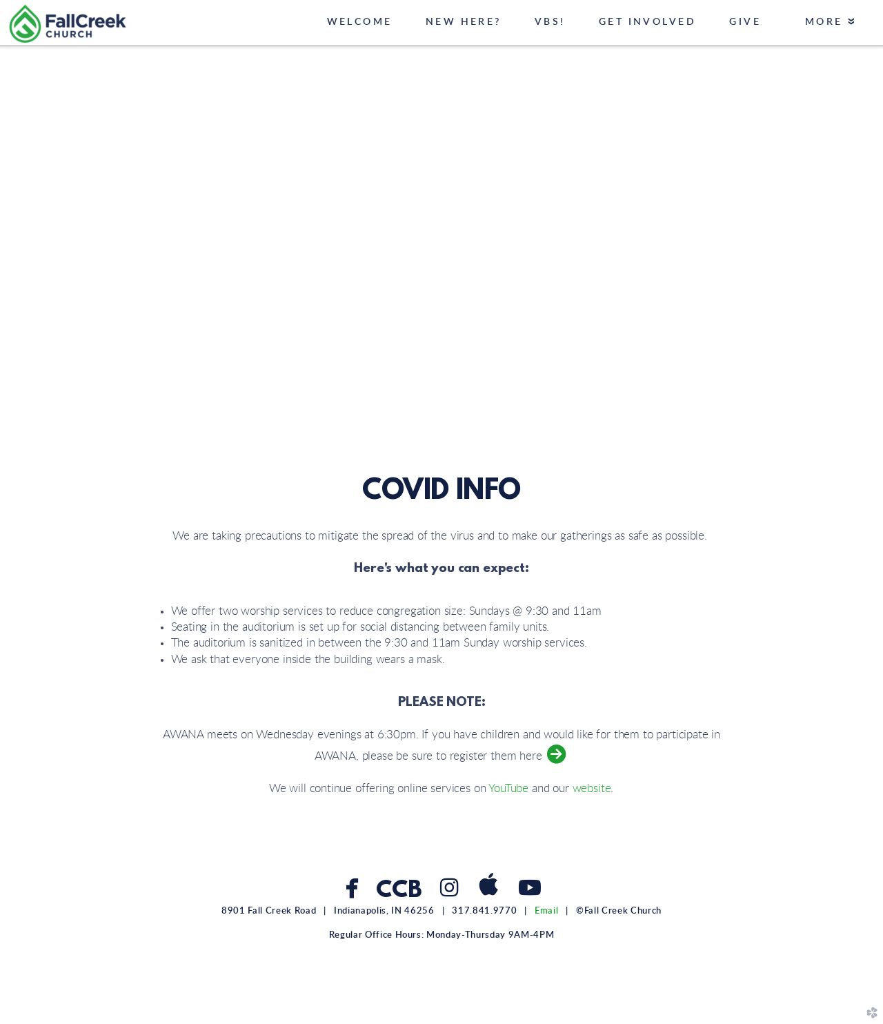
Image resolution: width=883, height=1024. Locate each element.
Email (546, 911)
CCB (398, 891)
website (592, 788)
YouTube (508, 788)
